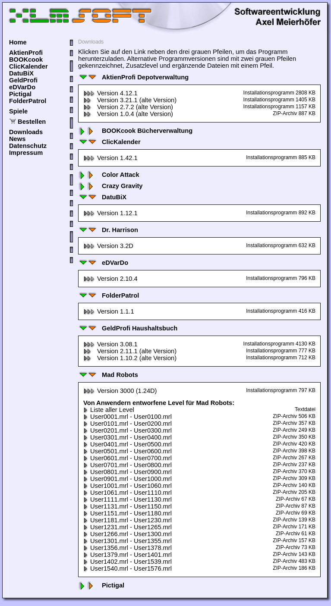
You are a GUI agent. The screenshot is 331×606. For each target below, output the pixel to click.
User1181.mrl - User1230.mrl (127, 520)
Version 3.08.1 (110, 344)
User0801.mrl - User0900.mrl (127, 471)
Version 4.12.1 (110, 93)
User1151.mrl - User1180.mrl (127, 513)
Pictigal (20, 94)
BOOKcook (26, 59)
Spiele (18, 111)
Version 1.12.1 (110, 213)
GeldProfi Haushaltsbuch (127, 328)
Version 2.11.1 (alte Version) (130, 351)
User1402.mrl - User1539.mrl (127, 561)
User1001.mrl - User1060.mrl (127, 485)
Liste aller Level (108, 409)
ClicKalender (28, 66)
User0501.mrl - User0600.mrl (127, 451)
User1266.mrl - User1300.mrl (127, 534)
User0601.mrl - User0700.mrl (127, 458)
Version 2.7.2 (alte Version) (128, 107)
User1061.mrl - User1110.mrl (127, 492)
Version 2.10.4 (110, 278)
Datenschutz (28, 145)
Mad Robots (108, 374)
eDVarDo (22, 87)
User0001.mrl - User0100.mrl (127, 416)
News (17, 138)
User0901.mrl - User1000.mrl (127, 478)
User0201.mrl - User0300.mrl (127, 430)
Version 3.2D (108, 245)
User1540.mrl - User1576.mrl (127, 568)
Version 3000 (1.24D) (120, 390)
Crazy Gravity (110, 185)
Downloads (26, 132)
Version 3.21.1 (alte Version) (130, 100)
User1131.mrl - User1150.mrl (127, 506)
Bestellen (32, 121)
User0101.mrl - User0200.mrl (127, 423)
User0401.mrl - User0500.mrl (127, 444)
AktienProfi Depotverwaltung (133, 77)
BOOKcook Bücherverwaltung (135, 130)
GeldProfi (23, 80)
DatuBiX (21, 73)
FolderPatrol (27, 100)
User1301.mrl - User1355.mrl (127, 540)
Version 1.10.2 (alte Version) (130, 358)
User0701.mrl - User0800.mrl (127, 465)
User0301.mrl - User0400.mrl (127, 437)
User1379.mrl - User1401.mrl (127, 554)
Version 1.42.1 (110, 157)
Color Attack (108, 174)
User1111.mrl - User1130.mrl (127, 499)
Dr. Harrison (108, 229)
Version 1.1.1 (108, 311)
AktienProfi (26, 52)
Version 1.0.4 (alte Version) (128, 113)
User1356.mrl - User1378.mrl (127, 547)
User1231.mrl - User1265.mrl (127, 527)
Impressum (26, 152)
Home (18, 42)
